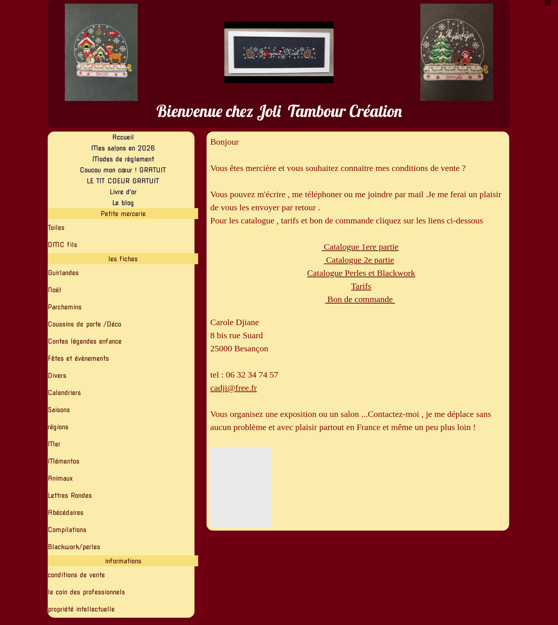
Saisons (59, 410)
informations (123, 561)
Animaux (60, 478)
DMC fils (62, 245)
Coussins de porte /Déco (84, 324)
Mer (54, 444)
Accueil (123, 137)
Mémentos (63, 461)
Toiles (56, 227)
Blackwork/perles (74, 547)
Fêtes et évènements (78, 358)
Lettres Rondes (70, 495)
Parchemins (65, 307)
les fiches (123, 259)
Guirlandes (63, 273)
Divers (57, 375)
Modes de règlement (123, 159)
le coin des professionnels (86, 592)
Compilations (67, 530)
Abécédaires (65, 512)
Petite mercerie (123, 214)
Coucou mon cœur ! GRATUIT (123, 170)
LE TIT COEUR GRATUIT (123, 181)
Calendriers (64, 393)
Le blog (123, 203)
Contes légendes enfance (85, 341)
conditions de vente (76, 575)
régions (58, 427)
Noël (54, 290)
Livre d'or (123, 192)
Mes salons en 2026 (123, 148)
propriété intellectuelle (81, 609)
